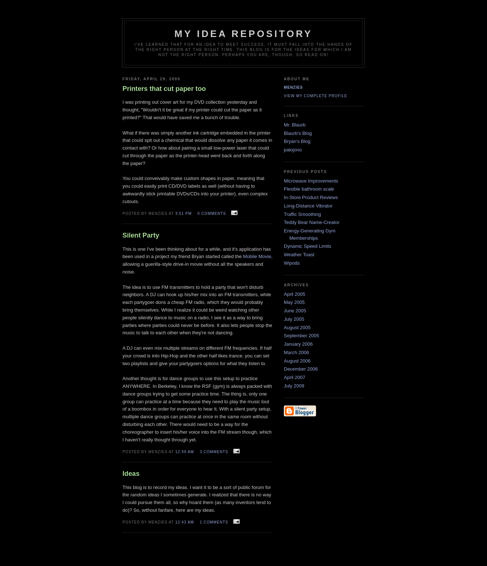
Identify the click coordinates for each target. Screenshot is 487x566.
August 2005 (297, 327)
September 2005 (301, 335)
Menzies (293, 87)
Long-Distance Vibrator (308, 206)
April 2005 (294, 294)
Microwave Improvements (311, 181)
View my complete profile (315, 96)
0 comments (212, 214)
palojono (293, 149)
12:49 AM (184, 452)
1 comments (214, 522)
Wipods (292, 263)
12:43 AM (184, 522)
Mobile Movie (257, 256)
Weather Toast (299, 254)
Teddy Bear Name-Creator (312, 222)
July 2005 (294, 319)
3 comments (214, 452)
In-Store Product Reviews (311, 197)
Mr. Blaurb (294, 125)
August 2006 (297, 361)
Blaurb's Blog (298, 133)
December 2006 (301, 369)
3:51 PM (183, 214)
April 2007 (294, 377)
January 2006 (298, 344)
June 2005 (295, 310)
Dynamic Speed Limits (307, 246)
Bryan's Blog (297, 141)
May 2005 (294, 302)
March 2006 (296, 352)
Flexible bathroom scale (309, 189)
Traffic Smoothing (302, 214)
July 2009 (294, 386)
